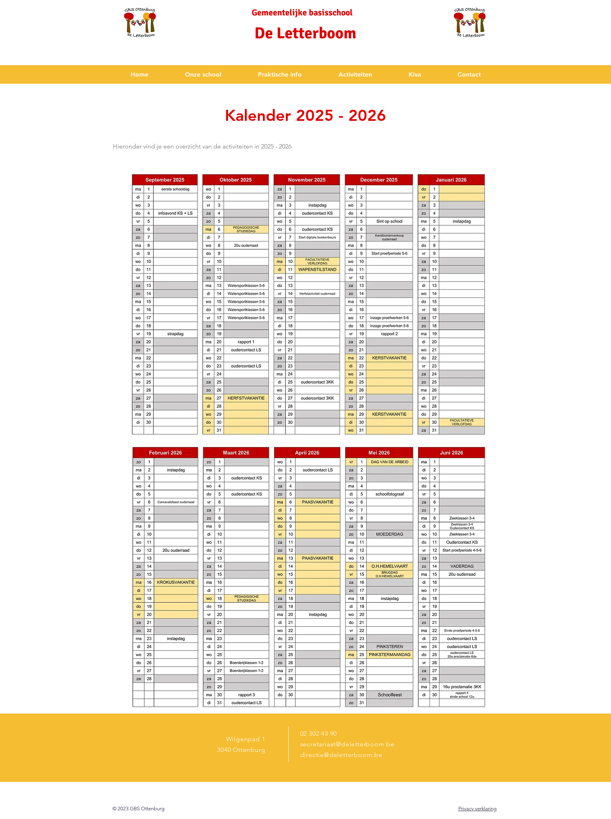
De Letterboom (305, 33)
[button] (203, 74)
